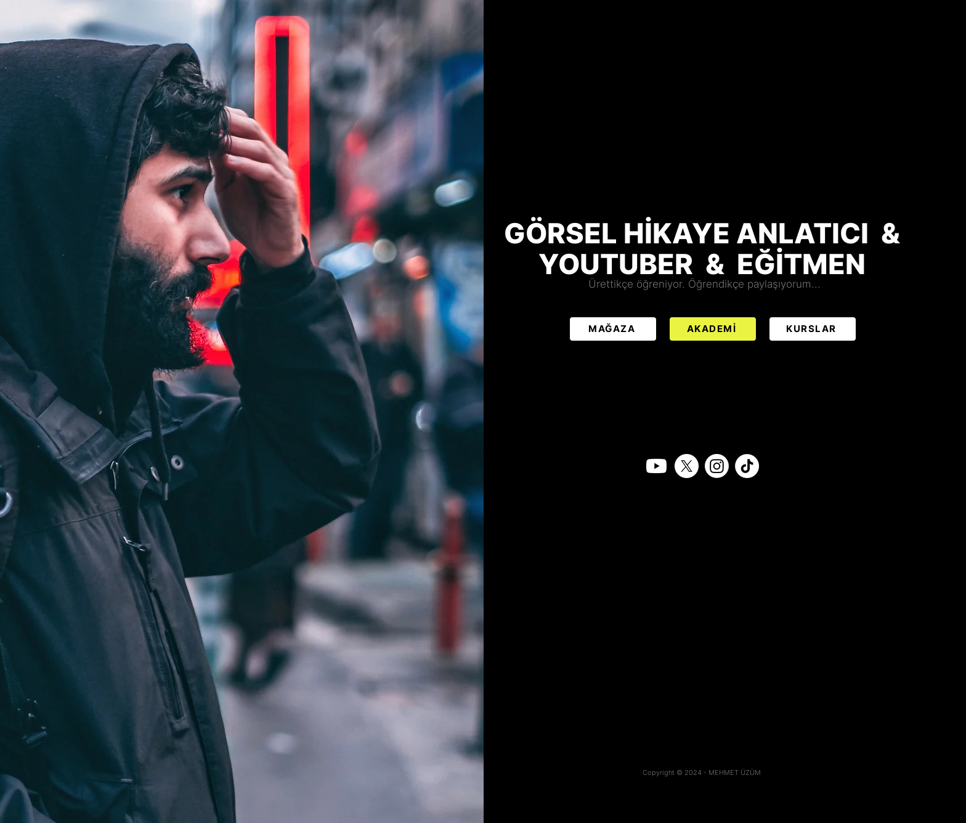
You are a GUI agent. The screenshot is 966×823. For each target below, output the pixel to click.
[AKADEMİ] (713, 329)
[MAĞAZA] (613, 329)
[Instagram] (717, 466)
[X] (687, 466)
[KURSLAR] (812, 329)
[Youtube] (656, 466)
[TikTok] (747, 466)
